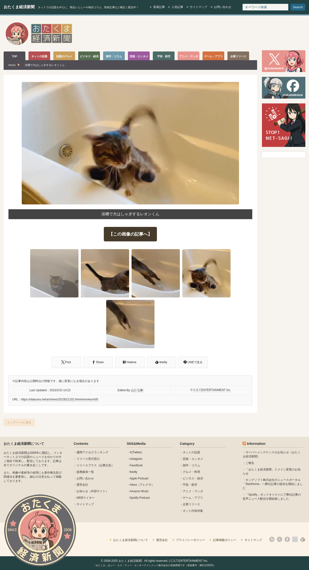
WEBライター (86, 497)
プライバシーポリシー (190, 540)
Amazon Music (139, 491)
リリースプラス (87, 465)
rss (271, 539)
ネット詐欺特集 (193, 510)
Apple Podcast (139, 478)
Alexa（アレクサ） (142, 484)
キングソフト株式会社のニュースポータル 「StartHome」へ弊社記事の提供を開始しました (273, 484)
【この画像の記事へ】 (130, 234)
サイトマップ (198, 7)
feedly (133, 472)
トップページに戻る (19, 422)
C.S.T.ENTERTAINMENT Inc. (212, 390)
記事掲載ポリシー (224, 540)
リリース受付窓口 (88, 459)
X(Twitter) (136, 452)
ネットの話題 (191, 452)
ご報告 (250, 463)
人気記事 (177, 7)
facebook (287, 539)
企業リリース (191, 504)
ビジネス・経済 (193, 478)
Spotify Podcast (140, 497)
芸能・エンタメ (193, 459)
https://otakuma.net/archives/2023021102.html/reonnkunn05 (59, 399)
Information (256, 444)
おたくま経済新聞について (24, 444)
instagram (136, 459)
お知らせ (82, 491)
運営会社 (82, 484)
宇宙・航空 (190, 484)
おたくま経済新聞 (19, 7)
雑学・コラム (191, 465)
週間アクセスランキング (92, 452)
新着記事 (159, 7)
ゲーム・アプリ (193, 497)
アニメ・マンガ (193, 491)
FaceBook (136, 465)
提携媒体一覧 (85, 472)
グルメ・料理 (191, 472)
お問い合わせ (222, 7)
